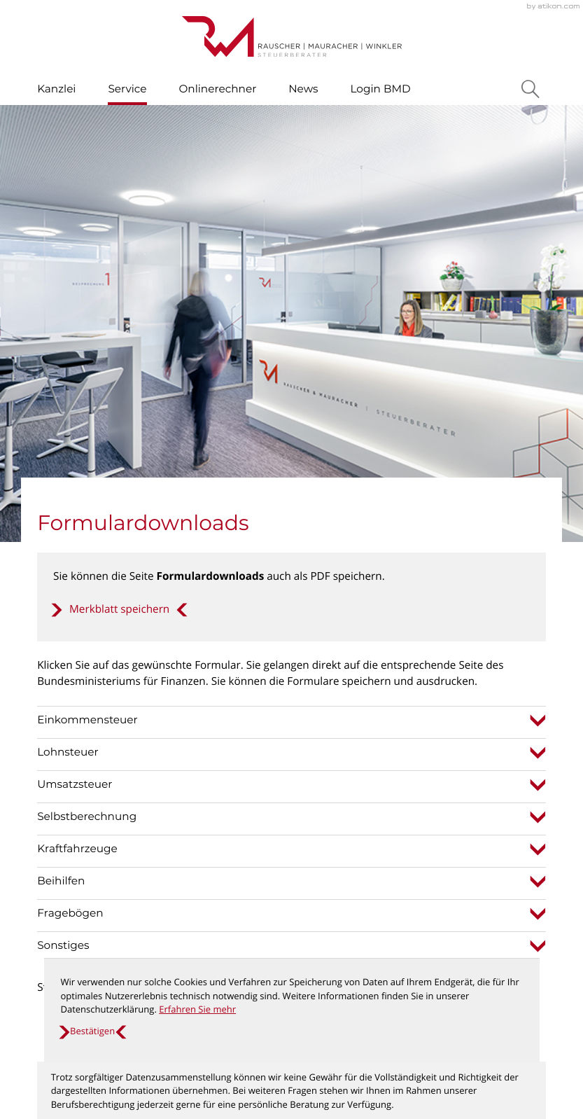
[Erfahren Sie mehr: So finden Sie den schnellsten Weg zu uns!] (291, 1075)
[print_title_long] (252, 719)
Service (127, 88)
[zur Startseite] (292, 36)
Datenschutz (473, 876)
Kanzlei (56, 88)
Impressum (470, 892)
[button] (119, 172)
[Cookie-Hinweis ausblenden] (92, 1031)
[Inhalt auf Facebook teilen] (78, 719)
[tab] (291, 283)
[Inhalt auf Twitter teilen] (162, 719)
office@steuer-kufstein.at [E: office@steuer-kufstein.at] (228, 892)
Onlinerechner (217, 88)
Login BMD (380, 88)
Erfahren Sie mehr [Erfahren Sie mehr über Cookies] (197, 1009)
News (303, 88)
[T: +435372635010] (219, 876)
